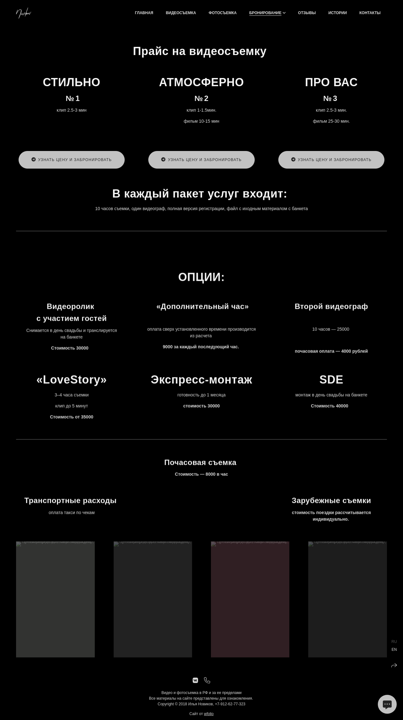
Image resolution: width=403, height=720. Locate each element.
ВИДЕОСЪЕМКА (181, 13)
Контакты (370, 13)
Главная (144, 13)
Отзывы (307, 13)
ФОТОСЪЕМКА (223, 13)
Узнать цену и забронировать (71, 160)
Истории (337, 13)
